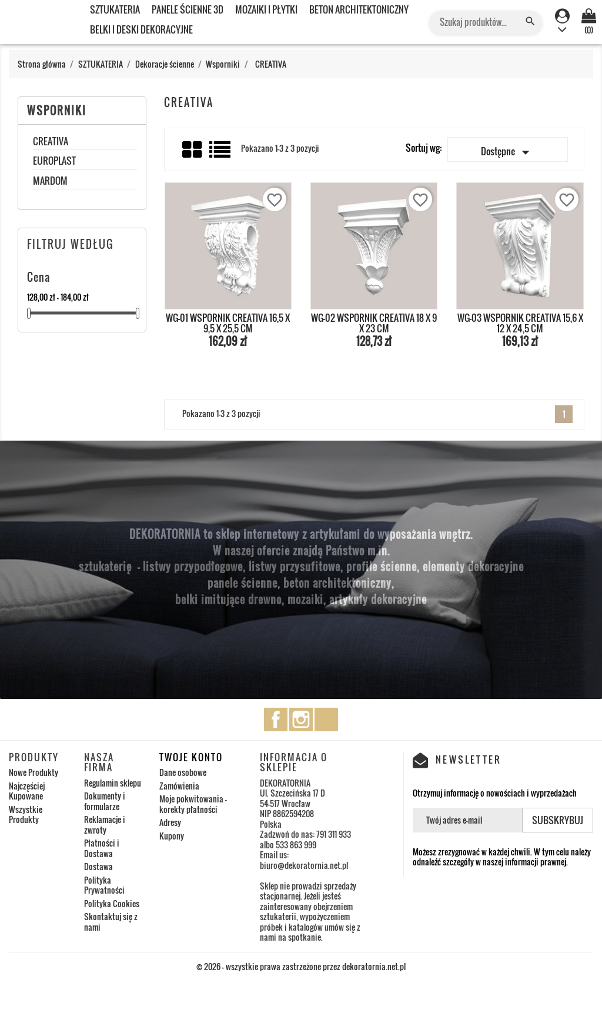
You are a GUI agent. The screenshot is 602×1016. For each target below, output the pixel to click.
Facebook (275, 719)
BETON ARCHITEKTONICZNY (359, 9)
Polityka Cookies (111, 903)
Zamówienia (179, 786)
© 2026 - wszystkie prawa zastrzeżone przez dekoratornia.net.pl (301, 966)
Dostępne (507, 152)
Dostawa (98, 866)
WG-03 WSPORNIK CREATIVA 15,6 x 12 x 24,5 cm (520, 323)
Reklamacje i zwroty (104, 824)
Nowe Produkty (33, 772)
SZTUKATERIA (115, 9)
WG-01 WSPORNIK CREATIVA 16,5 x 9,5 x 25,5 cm (228, 323)
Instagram (301, 719)
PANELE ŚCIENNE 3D (187, 9)
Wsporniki (56, 110)
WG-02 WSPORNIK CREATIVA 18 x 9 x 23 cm (374, 323)
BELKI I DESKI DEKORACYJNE (141, 29)
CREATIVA (50, 142)
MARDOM (50, 182)
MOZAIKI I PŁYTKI (266, 9)
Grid (192, 150)
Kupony (171, 836)
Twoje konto (191, 757)
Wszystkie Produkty (25, 814)
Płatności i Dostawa (101, 848)
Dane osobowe (182, 772)
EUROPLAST (54, 162)
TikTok (326, 719)
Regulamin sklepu (112, 783)
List (220, 154)
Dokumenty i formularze (104, 801)
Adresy (170, 822)
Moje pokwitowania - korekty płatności (193, 803)
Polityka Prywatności (104, 885)
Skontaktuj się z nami (111, 921)
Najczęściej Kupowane (27, 791)
